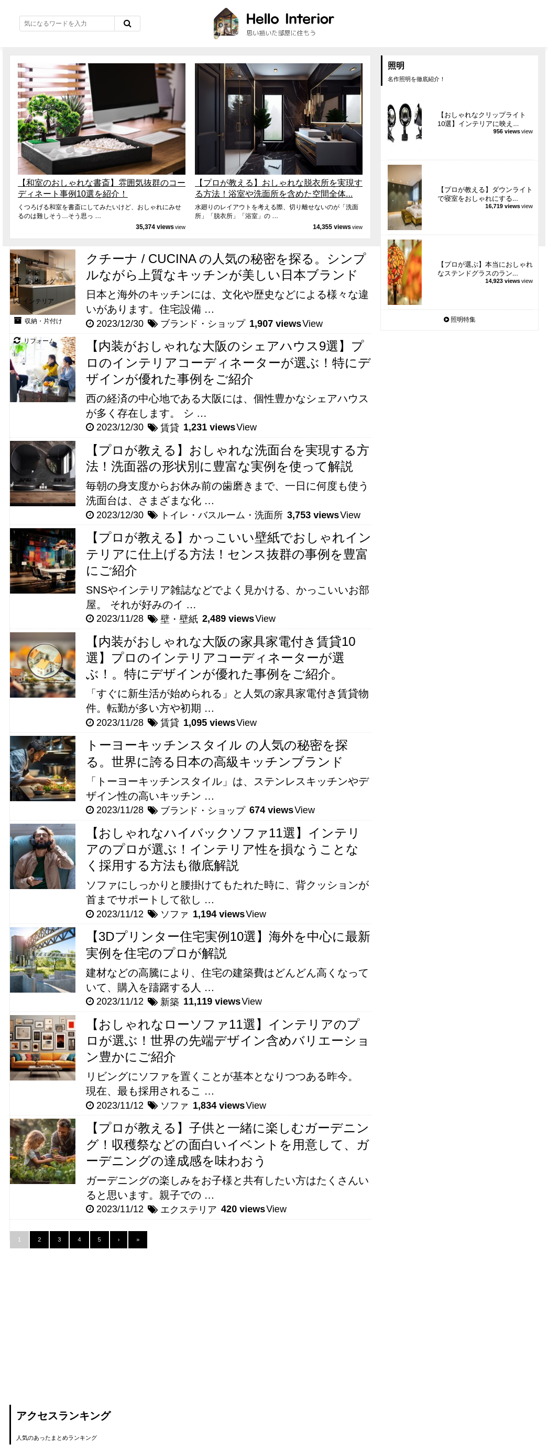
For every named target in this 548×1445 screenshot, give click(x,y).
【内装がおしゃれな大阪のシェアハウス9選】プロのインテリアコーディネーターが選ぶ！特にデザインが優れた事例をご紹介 (228, 362)
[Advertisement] (88, 1321)
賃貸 (169, 428)
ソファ (174, 914)
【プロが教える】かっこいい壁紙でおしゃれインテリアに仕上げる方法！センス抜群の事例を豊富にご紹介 (228, 553)
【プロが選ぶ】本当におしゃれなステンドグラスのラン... (485, 268)
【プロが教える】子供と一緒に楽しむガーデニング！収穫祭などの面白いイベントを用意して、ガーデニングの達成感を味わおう (227, 1144)
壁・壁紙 (179, 619)
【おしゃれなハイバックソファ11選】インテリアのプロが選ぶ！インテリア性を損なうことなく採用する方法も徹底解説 (223, 849)
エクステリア (188, 1209)
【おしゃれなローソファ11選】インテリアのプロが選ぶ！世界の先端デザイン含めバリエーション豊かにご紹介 (228, 1040)
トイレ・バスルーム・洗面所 (221, 515)
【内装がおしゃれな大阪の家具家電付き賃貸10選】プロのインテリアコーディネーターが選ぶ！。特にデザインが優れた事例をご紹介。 (221, 657)
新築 (169, 1002)
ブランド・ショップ (202, 323)
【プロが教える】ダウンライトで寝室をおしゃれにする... (485, 194)
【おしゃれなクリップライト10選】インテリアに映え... (481, 119)
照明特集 (460, 319)
